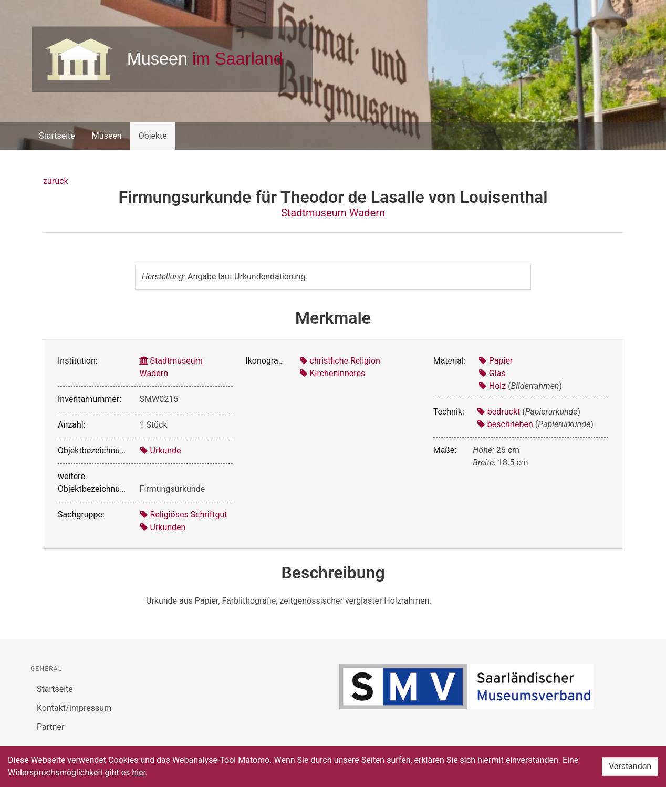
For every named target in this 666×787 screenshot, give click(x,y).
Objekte (153, 136)
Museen (107, 136)
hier (138, 773)
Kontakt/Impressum (74, 708)
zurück (55, 181)
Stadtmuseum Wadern (333, 212)
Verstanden (630, 766)
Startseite (57, 136)
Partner (51, 727)
